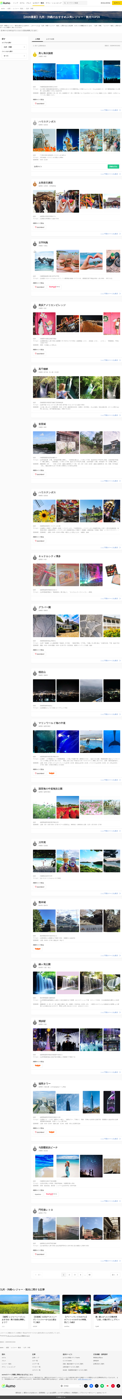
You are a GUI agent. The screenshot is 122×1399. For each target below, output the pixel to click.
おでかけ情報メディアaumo (71, 1357)
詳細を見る (113, 166)
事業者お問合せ (98, 1357)
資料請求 (96, 1360)
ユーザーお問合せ (64, 1393)
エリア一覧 (35, 1364)
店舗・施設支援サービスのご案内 (73, 1364)
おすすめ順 (50, 39)
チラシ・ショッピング (54, 3)
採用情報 (42, 1393)
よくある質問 (51, 1393)
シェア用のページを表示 (111, 110)
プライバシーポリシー (87, 1393)
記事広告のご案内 (98, 1364)
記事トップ (35, 1357)
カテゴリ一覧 (36, 1370)
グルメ (28, 3)
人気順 (37, 39)
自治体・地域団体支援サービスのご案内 (75, 1370)
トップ (15, 3)
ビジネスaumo (67, 1360)
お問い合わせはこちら (85, 1379)
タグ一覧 (35, 1360)
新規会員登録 (105, 3)
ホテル (22, 3)
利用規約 (75, 1393)
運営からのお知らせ (30, 1393)
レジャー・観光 (38, 3)
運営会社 (18, 1393)
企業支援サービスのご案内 (71, 1367)
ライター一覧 (36, 1367)
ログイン (117, 3)
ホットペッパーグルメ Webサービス (18, 1336)
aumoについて (102, 1393)
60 (89, 1275)
